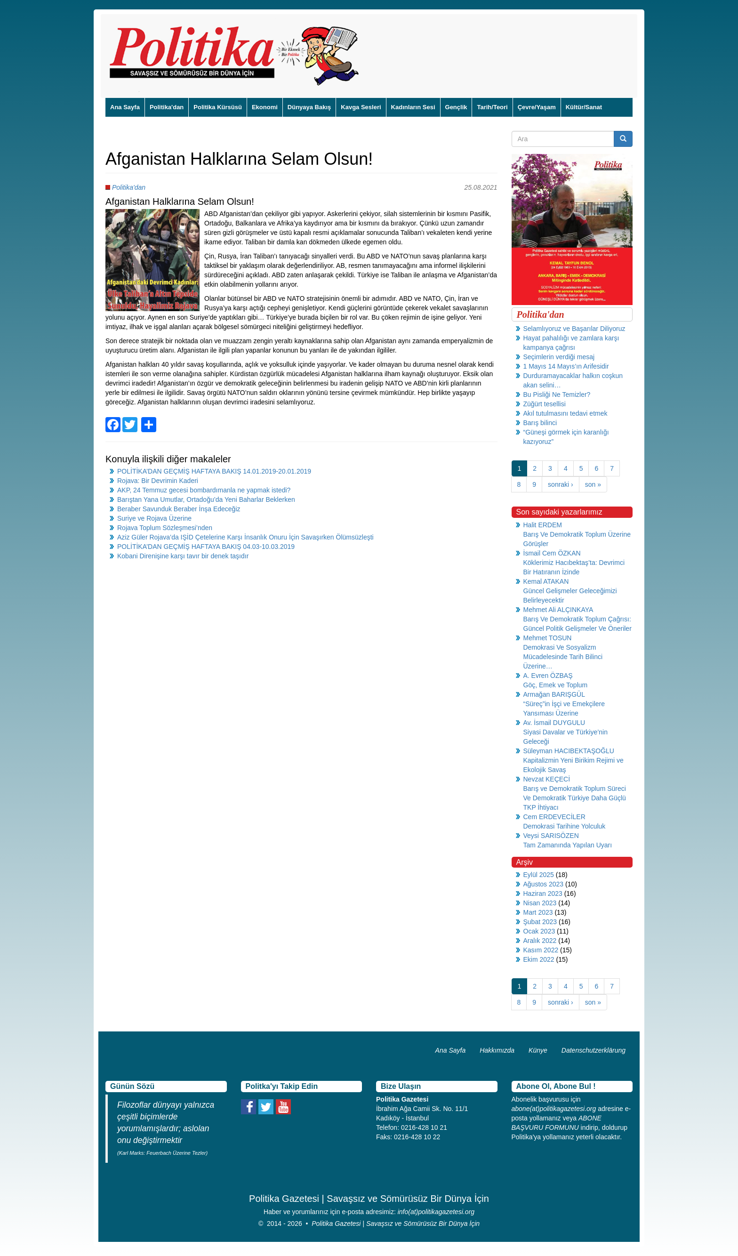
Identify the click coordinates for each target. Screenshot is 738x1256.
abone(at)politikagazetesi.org (554, 1108)
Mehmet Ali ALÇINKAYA (558, 609)
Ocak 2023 (539, 931)
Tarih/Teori (492, 107)
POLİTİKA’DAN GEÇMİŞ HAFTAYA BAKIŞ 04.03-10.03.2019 (206, 546)
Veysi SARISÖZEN (551, 835)
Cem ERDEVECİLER (554, 817)
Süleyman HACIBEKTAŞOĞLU (568, 751)
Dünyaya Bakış (309, 107)
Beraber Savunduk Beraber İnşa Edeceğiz (179, 509)
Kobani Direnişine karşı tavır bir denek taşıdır (183, 556)
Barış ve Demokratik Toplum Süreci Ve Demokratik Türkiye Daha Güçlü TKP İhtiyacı (574, 798)
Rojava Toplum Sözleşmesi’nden (164, 527)
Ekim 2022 (538, 959)
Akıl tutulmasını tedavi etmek (565, 413)
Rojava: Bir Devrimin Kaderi (157, 480)
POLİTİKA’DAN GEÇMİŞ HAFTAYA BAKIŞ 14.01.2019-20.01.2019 (214, 471)
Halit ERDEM (542, 525)
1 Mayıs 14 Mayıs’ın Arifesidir (566, 366)
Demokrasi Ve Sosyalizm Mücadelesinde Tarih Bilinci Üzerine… (563, 657)
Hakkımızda (497, 1050)
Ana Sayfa (125, 107)
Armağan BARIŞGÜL (554, 694)
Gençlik (456, 107)
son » (593, 484)
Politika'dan (167, 107)
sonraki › (560, 484)
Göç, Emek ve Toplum (555, 685)
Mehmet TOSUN (547, 638)
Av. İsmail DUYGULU (554, 722)
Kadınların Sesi (413, 107)
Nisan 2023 (540, 903)
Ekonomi (265, 107)
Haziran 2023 (542, 893)
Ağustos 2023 (543, 884)
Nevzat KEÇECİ (546, 779)
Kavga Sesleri (361, 107)
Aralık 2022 (540, 940)
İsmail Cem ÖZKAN (552, 553)
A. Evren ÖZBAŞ (548, 675)
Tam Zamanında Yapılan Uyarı (567, 845)
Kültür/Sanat (584, 107)
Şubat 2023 (540, 922)
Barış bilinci (540, 423)
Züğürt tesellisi (544, 404)
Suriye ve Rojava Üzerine (154, 518)
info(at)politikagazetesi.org (436, 1212)
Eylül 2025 (538, 874)
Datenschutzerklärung (594, 1050)
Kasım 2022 (541, 950)
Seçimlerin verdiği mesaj (559, 357)
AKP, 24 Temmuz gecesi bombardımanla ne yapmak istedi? (203, 490)
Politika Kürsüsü (217, 107)
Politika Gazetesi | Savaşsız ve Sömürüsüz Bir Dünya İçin (396, 1223)
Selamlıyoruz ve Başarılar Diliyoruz (574, 328)
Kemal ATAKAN (546, 581)
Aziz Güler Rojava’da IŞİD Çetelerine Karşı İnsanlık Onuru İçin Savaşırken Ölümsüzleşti (245, 537)
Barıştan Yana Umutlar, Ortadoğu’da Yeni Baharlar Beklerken (206, 499)
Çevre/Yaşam (537, 107)
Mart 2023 (538, 912)
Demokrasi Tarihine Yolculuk (564, 826)
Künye (538, 1050)
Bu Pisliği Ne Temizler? (557, 394)
